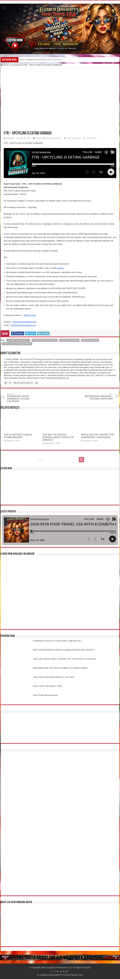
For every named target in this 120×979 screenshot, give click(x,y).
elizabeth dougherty (18, 340)
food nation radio (69, 340)
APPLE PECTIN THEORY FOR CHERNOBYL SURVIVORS (97, 436)
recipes (60, 268)
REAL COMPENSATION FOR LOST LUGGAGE (40, 59)
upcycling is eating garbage (17, 344)
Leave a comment (74, 138)
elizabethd (10, 138)
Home (4, 65)
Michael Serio (30, 315)
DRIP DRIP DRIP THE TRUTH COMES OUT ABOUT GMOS (60, 668)
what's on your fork (54, 138)
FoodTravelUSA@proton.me (23, 325)
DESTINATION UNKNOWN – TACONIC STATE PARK (97, 396)
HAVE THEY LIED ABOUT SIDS (47, 686)
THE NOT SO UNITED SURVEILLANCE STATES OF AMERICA (58, 437)
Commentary (16, 65)
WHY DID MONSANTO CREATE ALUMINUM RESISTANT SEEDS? (63, 650)
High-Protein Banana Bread (45, 695)
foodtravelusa (90, 340)
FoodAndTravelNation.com (24, 322)
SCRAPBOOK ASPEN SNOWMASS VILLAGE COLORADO (23, 397)
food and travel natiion (45, 340)
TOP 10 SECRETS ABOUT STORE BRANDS (18, 436)
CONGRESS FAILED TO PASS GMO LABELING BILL (57, 641)
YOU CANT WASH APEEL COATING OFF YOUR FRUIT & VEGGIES (64, 659)
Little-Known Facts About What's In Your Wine (53, 677)
